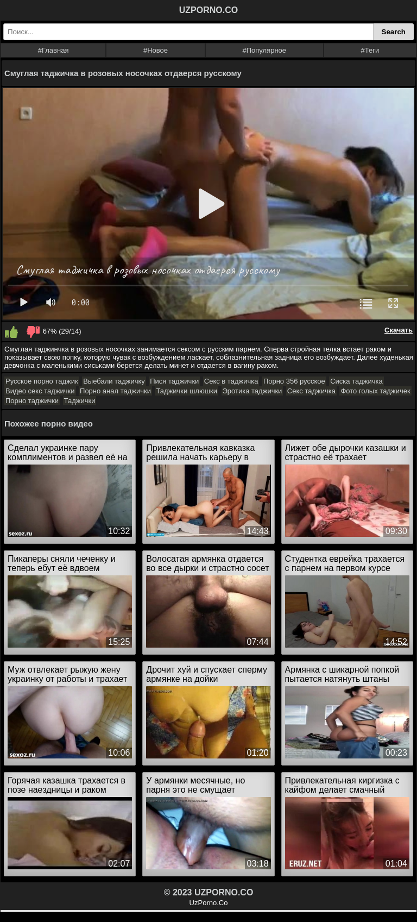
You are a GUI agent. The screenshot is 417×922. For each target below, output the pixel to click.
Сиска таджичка (356, 381)
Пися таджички (174, 381)
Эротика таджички (252, 391)
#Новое (155, 50)
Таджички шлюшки (186, 391)
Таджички (80, 401)
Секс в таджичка (231, 381)
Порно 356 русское (294, 381)
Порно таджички (32, 401)
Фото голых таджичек (375, 391)
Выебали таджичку (114, 381)
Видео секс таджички (40, 391)
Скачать (398, 330)
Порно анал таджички (115, 391)
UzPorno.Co (208, 903)
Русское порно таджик (41, 381)
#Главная (53, 50)
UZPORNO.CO (208, 10)
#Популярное (265, 50)
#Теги (370, 50)
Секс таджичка (311, 391)
